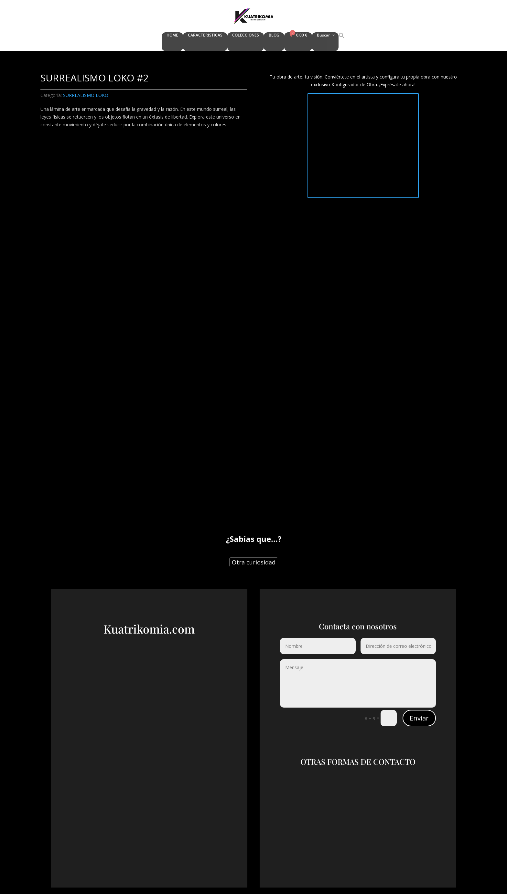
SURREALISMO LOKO (85, 95)
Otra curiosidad (253, 562)
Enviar (419, 718)
